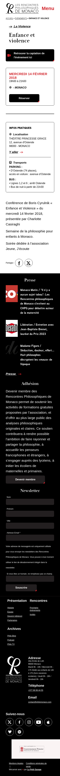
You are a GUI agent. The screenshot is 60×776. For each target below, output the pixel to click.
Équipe (10, 612)
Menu (48, 8)
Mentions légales (16, 763)
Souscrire (21, 587)
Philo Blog (11, 636)
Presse (11, 374)
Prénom (10, 509)
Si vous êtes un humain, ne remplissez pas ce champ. (30, 574)
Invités (32, 614)
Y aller (13, 152)
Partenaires (12, 620)
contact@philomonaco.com (39, 702)
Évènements (21, 18)
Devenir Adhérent (14, 616)
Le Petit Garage (34, 769)
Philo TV (11, 644)
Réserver (24, 98)
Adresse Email (13, 533)
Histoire (10, 608)
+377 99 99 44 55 (35, 690)
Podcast (10, 640)
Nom (9, 497)
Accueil (9, 18)
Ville (8, 521)
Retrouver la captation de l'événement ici (29, 55)
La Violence (20, 26)
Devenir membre (25, 479)
